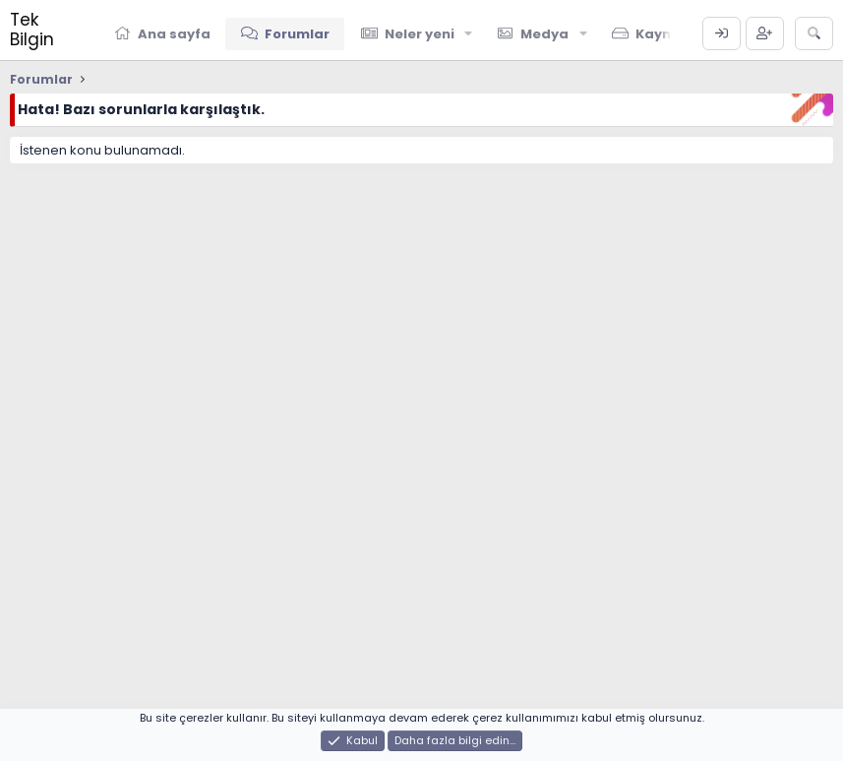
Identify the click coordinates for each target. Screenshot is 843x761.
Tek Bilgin (32, 29)
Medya (544, 34)
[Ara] (814, 33)
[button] (469, 33)
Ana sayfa (174, 34)
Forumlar (297, 34)
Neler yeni (419, 34)
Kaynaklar (671, 34)
